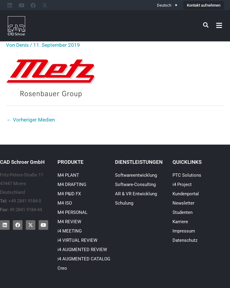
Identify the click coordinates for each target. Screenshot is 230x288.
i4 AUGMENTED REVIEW (82, 249)
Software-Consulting (135, 184)
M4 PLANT (68, 175)
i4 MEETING (70, 231)
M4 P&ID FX (69, 193)
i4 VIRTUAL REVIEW (77, 240)
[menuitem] (167, 5)
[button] (219, 25)
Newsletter (183, 203)
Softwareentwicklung (136, 175)
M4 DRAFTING (72, 184)
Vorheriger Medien (31, 120)
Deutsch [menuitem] (164, 5)
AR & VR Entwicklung (136, 193)
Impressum (183, 231)
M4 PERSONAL (72, 212)
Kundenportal (185, 193)
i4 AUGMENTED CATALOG (84, 259)
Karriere (180, 221)
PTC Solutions (186, 175)
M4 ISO (65, 203)
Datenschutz (184, 240)
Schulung (124, 203)
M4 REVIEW (69, 221)
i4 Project (182, 184)
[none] (167, 5)
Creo (62, 268)
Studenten (182, 212)
